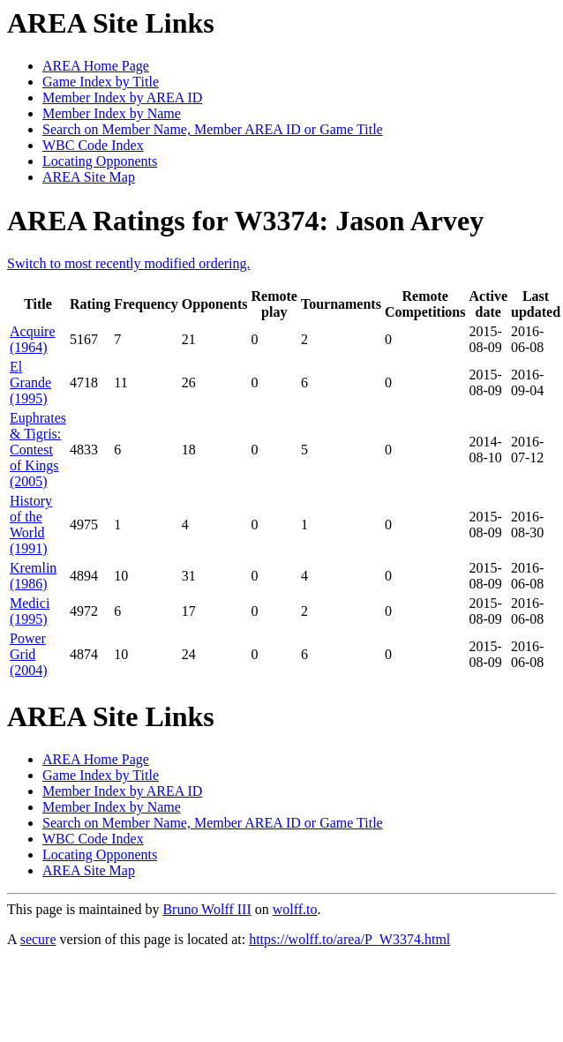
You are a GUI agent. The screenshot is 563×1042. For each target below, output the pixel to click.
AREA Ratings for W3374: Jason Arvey (245, 220)
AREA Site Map (88, 176)
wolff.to (295, 909)
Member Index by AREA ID (122, 97)
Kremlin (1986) (33, 575)
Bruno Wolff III (206, 909)
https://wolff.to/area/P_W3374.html (349, 939)
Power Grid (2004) (29, 654)
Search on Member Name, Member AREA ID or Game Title (212, 129)
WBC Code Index (93, 145)
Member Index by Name (111, 113)
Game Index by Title (100, 81)
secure (38, 939)
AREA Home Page (95, 65)
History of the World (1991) (31, 524)
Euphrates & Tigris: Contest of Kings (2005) (38, 449)
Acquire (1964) (33, 339)
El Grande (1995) (30, 382)
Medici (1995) (29, 611)
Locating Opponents (99, 161)
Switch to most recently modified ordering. (129, 263)
